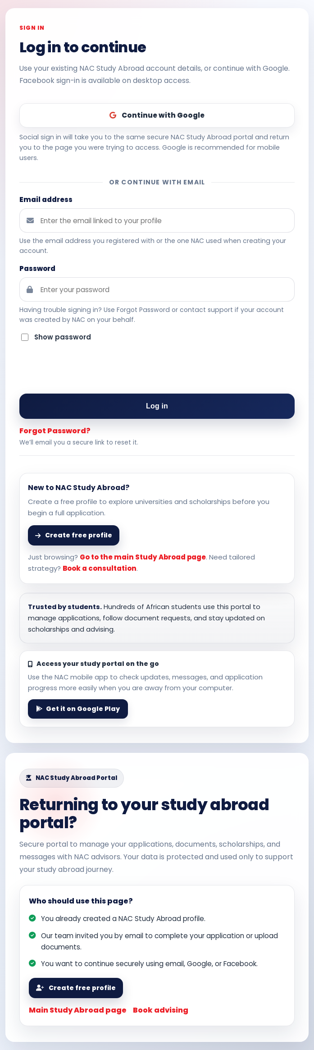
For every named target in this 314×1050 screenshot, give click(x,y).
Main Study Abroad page (78, 1010)
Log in (157, 406)
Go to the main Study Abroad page (143, 557)
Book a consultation (100, 568)
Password (37, 268)
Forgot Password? (55, 431)
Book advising (160, 1010)
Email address (46, 199)
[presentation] (157, 368)
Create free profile (76, 987)
